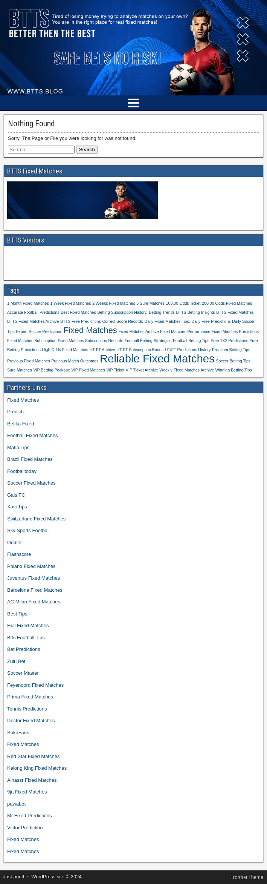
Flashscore (19, 554)
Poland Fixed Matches (31, 566)
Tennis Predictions (27, 709)
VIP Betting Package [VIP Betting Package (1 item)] (51, 370)
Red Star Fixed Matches (33, 756)
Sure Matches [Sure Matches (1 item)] (19, 370)
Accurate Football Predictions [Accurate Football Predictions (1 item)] (33, 312)
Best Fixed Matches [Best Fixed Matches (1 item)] (78, 312)
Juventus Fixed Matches (33, 578)
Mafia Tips (18, 447)
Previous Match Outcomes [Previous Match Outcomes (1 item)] (74, 361)
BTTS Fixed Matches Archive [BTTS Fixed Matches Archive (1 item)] (33, 321)
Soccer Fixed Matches (31, 483)
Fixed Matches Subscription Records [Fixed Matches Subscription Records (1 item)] (91, 340)
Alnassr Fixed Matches (32, 780)
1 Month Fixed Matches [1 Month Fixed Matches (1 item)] (28, 303)
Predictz (16, 411)
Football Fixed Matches (32, 435)
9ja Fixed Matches (27, 792)
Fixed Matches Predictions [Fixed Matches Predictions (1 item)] (235, 331)
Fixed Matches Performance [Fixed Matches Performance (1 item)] (185, 331)
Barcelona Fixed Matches (35, 590)
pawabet (16, 804)
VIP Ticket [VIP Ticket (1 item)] (115, 370)
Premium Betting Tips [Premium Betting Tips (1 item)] (231, 349)
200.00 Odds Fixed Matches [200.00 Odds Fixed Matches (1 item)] (227, 303)
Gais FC (16, 495)
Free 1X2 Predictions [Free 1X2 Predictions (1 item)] (230, 340)
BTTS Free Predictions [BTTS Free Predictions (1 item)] (80, 321)
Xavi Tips (17, 507)
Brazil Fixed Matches (30, 459)
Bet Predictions (23, 649)
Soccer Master (23, 673)
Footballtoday (22, 471)
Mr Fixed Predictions (29, 815)
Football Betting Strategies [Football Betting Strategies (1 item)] (148, 340)
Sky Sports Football (28, 530)
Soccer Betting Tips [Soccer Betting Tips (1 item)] (233, 361)
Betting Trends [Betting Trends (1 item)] (162, 312)
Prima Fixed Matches (30, 697)
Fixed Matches (23, 400)
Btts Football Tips (26, 637)
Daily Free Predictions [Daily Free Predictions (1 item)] (210, 321)
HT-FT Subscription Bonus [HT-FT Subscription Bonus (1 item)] (139, 349)
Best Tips (17, 614)
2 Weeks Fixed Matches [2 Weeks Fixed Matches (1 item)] (113, 303)
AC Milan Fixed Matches (33, 602)
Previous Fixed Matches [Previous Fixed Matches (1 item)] (28, 361)
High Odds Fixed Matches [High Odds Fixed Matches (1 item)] (65, 349)
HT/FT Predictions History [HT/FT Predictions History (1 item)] (188, 349)
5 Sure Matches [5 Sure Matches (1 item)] (150, 303)
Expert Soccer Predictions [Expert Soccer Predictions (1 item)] (39, 331)
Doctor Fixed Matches (31, 720)
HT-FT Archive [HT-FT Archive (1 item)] (102, 349)
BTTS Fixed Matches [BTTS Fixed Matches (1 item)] (235, 312)
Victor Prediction (25, 827)
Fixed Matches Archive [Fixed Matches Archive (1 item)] (138, 331)
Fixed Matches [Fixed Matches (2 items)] (90, 330)
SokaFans (18, 732)
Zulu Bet (16, 661)
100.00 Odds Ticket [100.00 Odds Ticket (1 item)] (183, 303)
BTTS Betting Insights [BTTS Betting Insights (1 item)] (195, 312)
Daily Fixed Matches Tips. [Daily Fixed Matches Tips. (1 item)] (167, 321)
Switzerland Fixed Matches (36, 519)
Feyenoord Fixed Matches (35, 685)
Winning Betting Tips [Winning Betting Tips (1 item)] (233, 370)
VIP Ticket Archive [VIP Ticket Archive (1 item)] (142, 370)
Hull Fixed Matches (28, 625)
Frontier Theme (246, 877)
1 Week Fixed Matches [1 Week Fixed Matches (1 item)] (70, 303)
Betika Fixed (20, 424)
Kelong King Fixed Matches (37, 768)
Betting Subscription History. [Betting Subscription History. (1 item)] (122, 312)
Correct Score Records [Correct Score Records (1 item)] (122, 321)
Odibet (14, 542)
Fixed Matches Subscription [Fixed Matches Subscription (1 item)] (31, 340)
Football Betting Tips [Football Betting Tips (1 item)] (191, 340)
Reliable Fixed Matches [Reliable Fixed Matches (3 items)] (157, 358)
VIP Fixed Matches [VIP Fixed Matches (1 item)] (88, 370)
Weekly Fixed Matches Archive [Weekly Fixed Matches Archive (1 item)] (186, 370)
